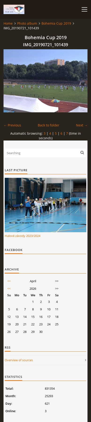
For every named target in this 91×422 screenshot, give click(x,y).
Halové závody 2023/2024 (22, 236)
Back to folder (48, 125)
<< (9, 281)
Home (8, 23)
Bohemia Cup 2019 (56, 23)
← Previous (12, 125)
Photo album (27, 23)
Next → (81, 125)
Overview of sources (19, 360)
